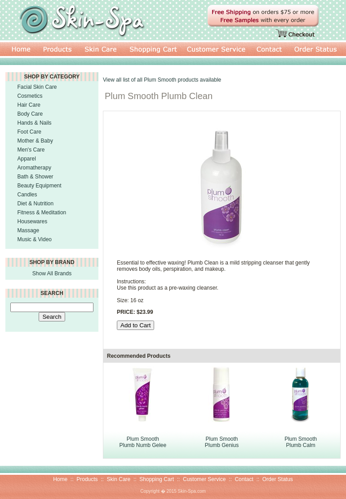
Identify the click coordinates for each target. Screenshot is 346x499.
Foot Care (29, 132)
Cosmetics (30, 96)
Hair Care (29, 105)
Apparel (27, 159)
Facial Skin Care (37, 87)
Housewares (33, 221)
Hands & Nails (35, 123)
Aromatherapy (34, 168)
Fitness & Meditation (42, 212)
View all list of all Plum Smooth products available (162, 80)
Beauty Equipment (40, 185)
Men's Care (31, 150)
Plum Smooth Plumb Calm (300, 442)
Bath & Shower (35, 177)
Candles (27, 194)
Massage (29, 230)
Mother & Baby (35, 141)
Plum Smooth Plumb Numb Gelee (142, 442)
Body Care (30, 114)
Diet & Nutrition (36, 203)
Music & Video (35, 239)
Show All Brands (51, 273)
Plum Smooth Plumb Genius (222, 442)
